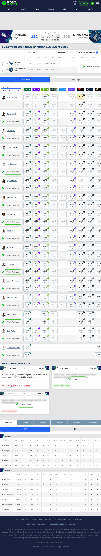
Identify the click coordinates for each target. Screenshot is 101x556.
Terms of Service (62, 519)
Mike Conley (11, 314)
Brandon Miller (12, 147)
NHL (77, 9)
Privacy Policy (21, 519)
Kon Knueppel (12, 164)
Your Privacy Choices (41, 519)
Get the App (84, 3)
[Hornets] (18, 62)
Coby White (11, 214)
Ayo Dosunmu (12, 181)
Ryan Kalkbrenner (13, 348)
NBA (37, 9)
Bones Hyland (12, 247)
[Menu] (97, 3)
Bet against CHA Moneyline (18, 386)
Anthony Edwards (13, 97)
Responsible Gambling (36, 524)
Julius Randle (11, 114)
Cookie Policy (80, 519)
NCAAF (23, 9)
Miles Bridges (11, 197)
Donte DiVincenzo (13, 281)
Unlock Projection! (12, 122)
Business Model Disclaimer (62, 524)
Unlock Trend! (78, 379)
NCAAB (51, 9)
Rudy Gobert (11, 264)
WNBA (90, 9)
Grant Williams (12, 331)
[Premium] (92, 4)
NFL (9, 9)
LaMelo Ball (11, 131)
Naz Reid (10, 231)
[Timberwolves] (20, 69)
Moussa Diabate (12, 298)
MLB (64, 9)
